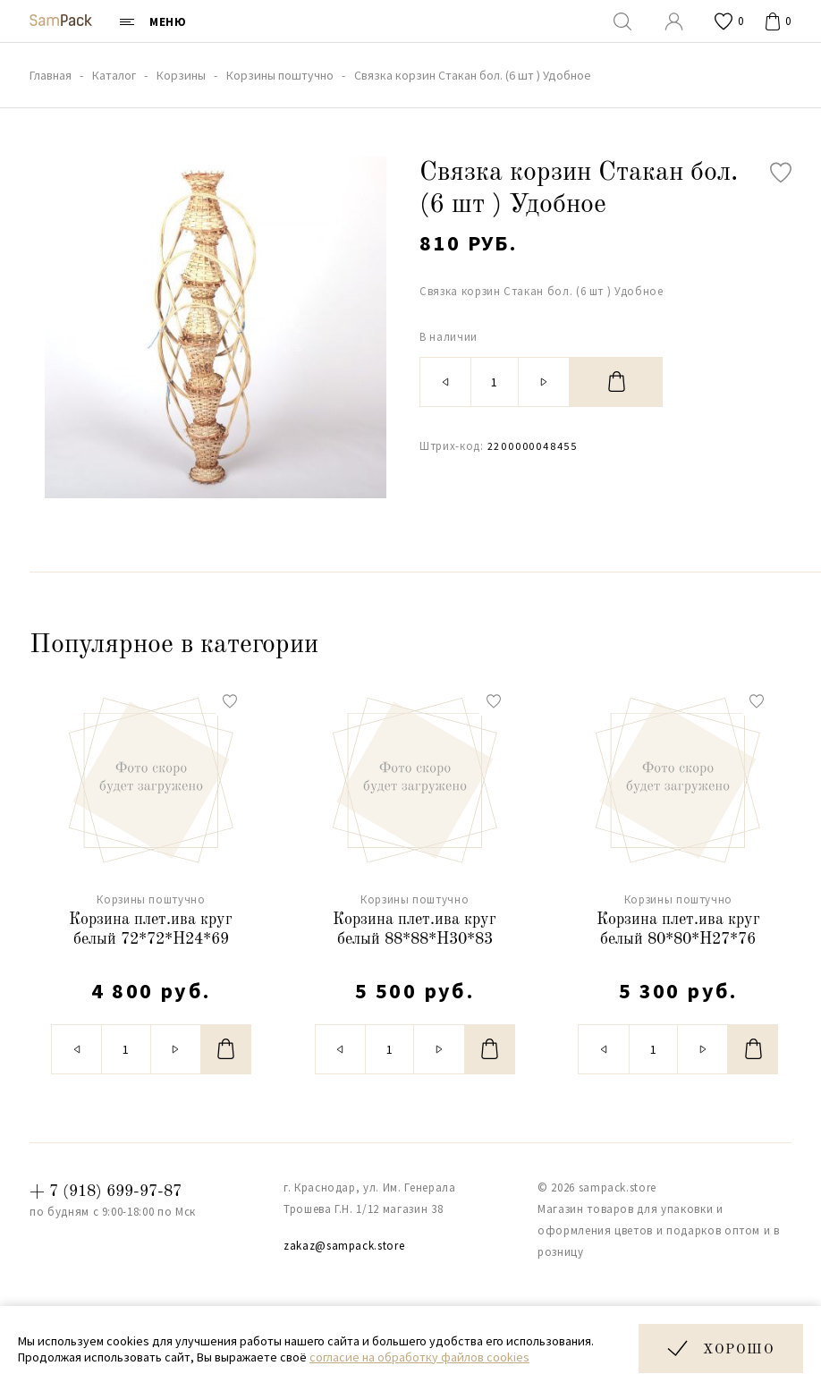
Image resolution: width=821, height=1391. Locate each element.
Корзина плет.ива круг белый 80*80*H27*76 (678, 929)
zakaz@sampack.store (344, 1245)
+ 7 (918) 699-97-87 (106, 1191)
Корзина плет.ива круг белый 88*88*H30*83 (414, 929)
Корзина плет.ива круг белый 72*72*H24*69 (151, 929)
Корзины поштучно (151, 899)
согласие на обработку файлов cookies (419, 1357)
